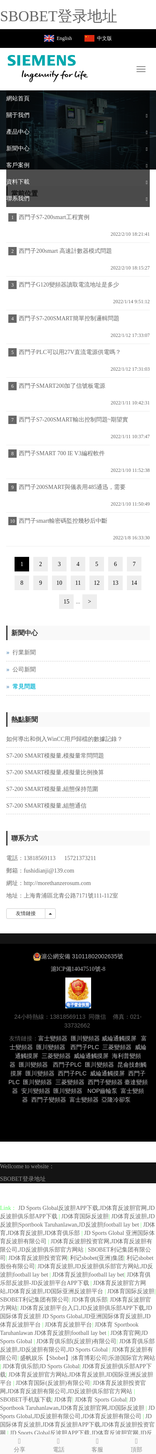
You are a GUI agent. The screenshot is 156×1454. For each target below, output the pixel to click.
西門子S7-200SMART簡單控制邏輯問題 (69, 318)
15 (66, 602)
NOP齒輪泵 (102, 1090)
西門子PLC (84, 1047)
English (64, 38)
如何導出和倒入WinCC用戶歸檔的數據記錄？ (64, 739)
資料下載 (18, 182)
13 (116, 583)
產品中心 (18, 132)
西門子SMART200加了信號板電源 (62, 386)
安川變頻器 (35, 1090)
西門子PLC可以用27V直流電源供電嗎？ (70, 352)
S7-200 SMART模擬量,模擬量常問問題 (55, 756)
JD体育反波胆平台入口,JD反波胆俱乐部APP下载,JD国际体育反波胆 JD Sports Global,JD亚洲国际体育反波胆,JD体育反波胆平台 (76, 1316)
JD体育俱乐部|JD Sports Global (40, 1366)
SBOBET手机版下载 (26, 1400)
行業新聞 (24, 652)
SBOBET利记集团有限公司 (34, 1300)
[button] (147, 115)
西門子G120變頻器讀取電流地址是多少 (69, 285)
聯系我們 (18, 198)
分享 (19, 1444)
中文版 (104, 38)
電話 (58, 1444)
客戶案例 (18, 165)
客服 (97, 1444)
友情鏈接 (26, 913)
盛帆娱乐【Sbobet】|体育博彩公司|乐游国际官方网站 (87, 1358)
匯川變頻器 (85, 1038)
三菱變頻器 (116, 1047)
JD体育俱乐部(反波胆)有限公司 (76, 1341)
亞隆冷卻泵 (116, 1099)
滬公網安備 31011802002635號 (82, 956)
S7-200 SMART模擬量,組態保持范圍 (52, 789)
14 (134, 583)
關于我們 (18, 115)
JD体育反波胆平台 (68, 1325)
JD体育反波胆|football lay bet (88, 1275)
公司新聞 (24, 669)
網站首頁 (18, 98)
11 (78, 583)
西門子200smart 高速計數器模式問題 (65, 251)
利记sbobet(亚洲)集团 (97, 1258)
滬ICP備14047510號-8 (78, 969)
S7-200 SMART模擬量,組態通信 (46, 806)
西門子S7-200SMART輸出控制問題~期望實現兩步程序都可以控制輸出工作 (72, 422)
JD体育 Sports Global (100, 1400)
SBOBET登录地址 (58, 16)
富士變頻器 (52, 1038)
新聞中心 (18, 148)
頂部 (136, 1444)
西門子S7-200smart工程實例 (54, 217)
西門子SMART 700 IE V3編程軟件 (62, 453)
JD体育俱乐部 (89, 1300)
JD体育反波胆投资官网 (37, 1258)
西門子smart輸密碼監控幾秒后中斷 (63, 521)
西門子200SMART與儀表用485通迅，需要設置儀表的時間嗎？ (71, 490)
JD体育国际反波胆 (85, 1216)
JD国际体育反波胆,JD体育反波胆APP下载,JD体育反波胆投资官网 (77, 1424)
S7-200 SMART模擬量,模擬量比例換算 (55, 772)
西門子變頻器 (105, 1082)
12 (97, 583)
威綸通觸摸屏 (119, 1038)
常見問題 (24, 686)
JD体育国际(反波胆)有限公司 (53, 1383)
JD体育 (63, 1400)
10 (59, 583)
